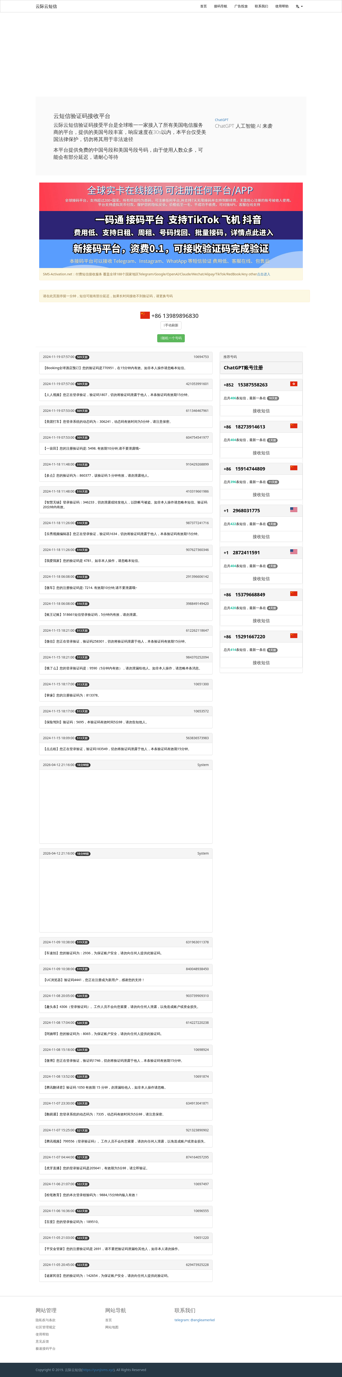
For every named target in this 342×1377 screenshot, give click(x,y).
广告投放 (241, 6)
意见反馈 (42, 1341)
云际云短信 (46, 6)
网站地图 (112, 1327)
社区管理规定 (46, 1327)
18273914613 (250, 426)
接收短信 (261, 411)
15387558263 (253, 384)
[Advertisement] (171, 48)
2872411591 (246, 552)
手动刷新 (171, 325)
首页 (203, 6)
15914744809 (250, 468)
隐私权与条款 (46, 1320)
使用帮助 (282, 6)
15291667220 (250, 636)
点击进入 (263, 274)
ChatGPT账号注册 (243, 367)
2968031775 (246, 510)
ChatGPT (221, 119)
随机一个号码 (172, 338)
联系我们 (261, 6)
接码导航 (220, 6)
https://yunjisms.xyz (98, 1370)
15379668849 (250, 594)
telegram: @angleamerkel (195, 1320)
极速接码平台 (46, 1348)
